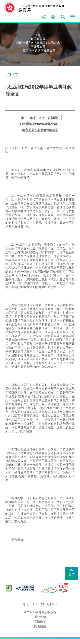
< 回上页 (11, 75)
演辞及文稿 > (39, 46)
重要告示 (40, 617)
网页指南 (40, 626)
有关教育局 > (39, 39)
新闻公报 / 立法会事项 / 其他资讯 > (39, 43)
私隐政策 (40, 621)
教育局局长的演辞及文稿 (39, 50)
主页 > (39, 35)
